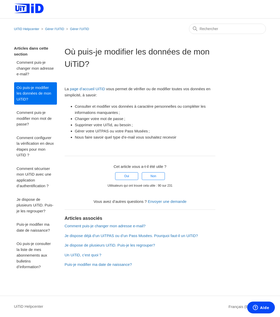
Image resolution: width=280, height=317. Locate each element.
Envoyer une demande (167, 201)
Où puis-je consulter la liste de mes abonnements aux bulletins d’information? (34, 255)
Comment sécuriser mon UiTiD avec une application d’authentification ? (34, 177)
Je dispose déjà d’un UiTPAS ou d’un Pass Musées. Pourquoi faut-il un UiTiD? (131, 235)
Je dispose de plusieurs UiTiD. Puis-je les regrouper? (35, 205)
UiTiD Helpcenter (26, 29)
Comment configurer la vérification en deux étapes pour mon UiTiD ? (35, 146)
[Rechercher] (227, 29)
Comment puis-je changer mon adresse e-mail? (35, 68)
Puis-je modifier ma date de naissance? (33, 227)
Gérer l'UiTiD (54, 29)
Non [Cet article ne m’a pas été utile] (153, 176)
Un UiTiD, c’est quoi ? (83, 255)
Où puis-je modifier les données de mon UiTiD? (34, 93)
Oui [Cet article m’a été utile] (126, 176)
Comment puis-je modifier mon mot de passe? (34, 118)
